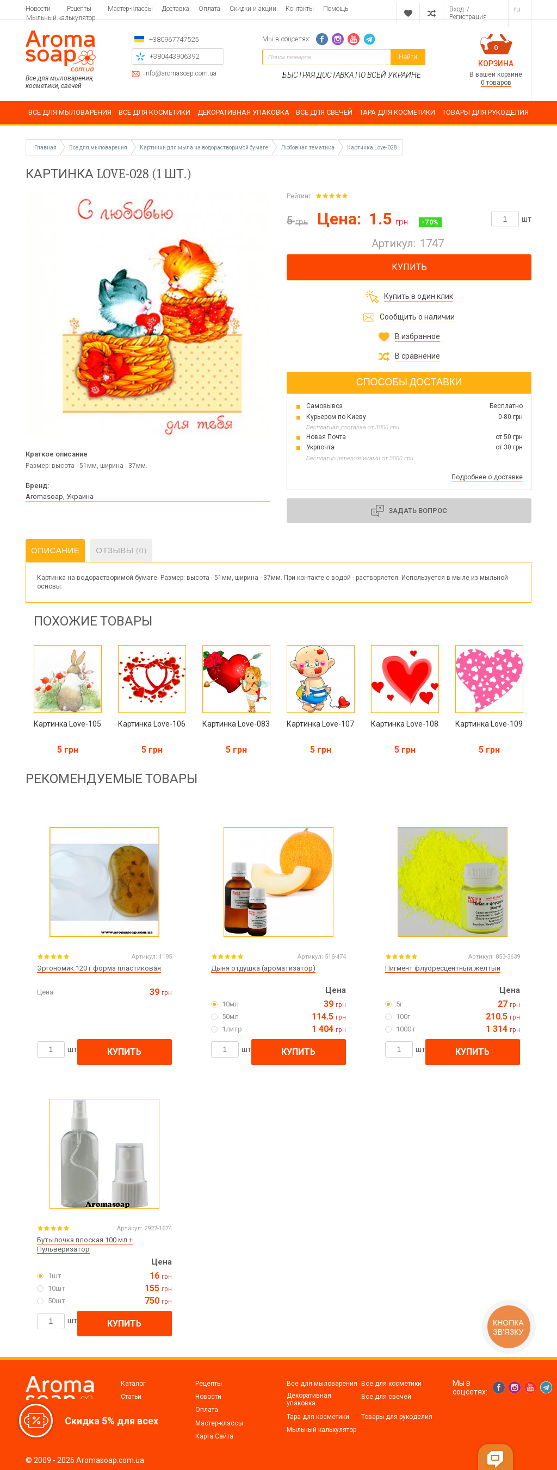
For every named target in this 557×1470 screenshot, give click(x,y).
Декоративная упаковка (309, 1399)
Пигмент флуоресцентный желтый (442, 968)
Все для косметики (391, 1383)
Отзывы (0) (121, 550)
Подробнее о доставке (487, 477)
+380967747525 (174, 39)
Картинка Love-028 (372, 148)
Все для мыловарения (322, 1383)
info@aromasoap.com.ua (180, 73)
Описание (55, 550)
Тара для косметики (318, 1417)
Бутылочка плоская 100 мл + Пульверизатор (85, 1244)
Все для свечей (386, 1396)
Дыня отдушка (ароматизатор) (263, 968)
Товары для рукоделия (396, 1417)
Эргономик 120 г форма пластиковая (99, 968)
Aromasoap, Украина (60, 496)
